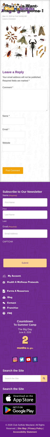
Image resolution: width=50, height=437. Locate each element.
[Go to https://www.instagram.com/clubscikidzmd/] (15, 359)
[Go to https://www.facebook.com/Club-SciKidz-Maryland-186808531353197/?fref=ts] (35, 359)
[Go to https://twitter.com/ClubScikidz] (21, 359)
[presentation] (21, 160)
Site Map (22, 428)
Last (4, 221)
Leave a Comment (9, 19)
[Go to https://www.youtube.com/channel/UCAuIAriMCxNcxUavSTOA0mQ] (28, 359)
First (5, 209)
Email (6, 129)
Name (6, 116)
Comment (8, 87)
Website (6, 143)
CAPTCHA (8, 242)
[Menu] (45, 8)
